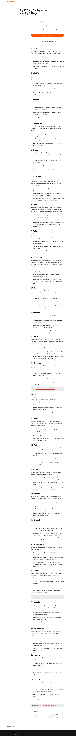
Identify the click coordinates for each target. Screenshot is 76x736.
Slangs (21, 7)
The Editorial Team (23, 16)
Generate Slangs (47, 35)
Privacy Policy (9, 732)
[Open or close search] (68, 2)
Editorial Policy (15, 732)
